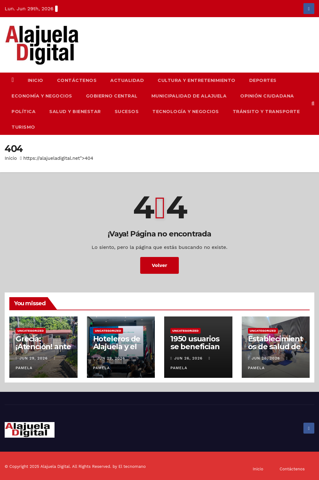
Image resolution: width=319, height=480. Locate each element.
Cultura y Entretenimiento (197, 80)
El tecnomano (132, 466)
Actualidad (127, 80)
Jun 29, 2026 (33, 358)
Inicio (35, 80)
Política (24, 111)
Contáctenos (77, 80)
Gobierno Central (112, 96)
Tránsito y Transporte (266, 111)
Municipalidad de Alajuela (189, 96)
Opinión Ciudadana (267, 96)
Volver (159, 265)
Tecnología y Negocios (185, 111)
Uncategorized (30, 330)
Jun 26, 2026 (188, 358)
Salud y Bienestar (75, 111)
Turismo (23, 127)
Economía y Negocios (42, 96)
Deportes (263, 80)
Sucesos (127, 111)
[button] (313, 104)
